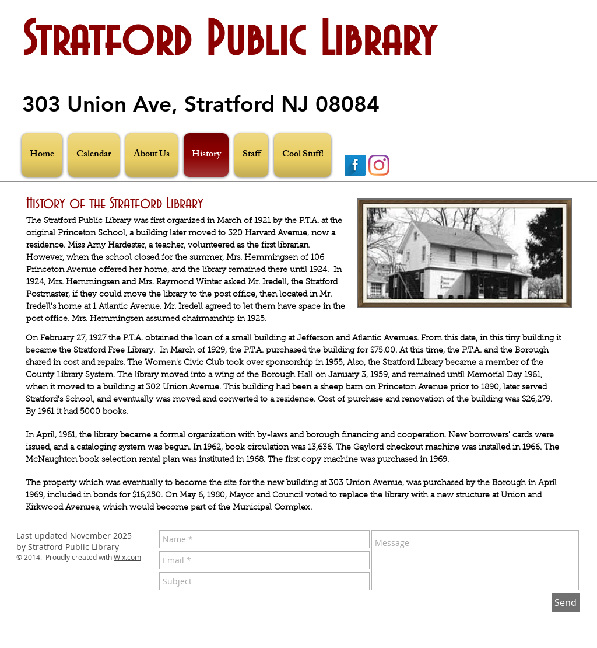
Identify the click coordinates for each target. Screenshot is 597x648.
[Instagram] (378, 165)
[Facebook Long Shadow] (355, 165)
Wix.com (127, 557)
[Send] (566, 602)
